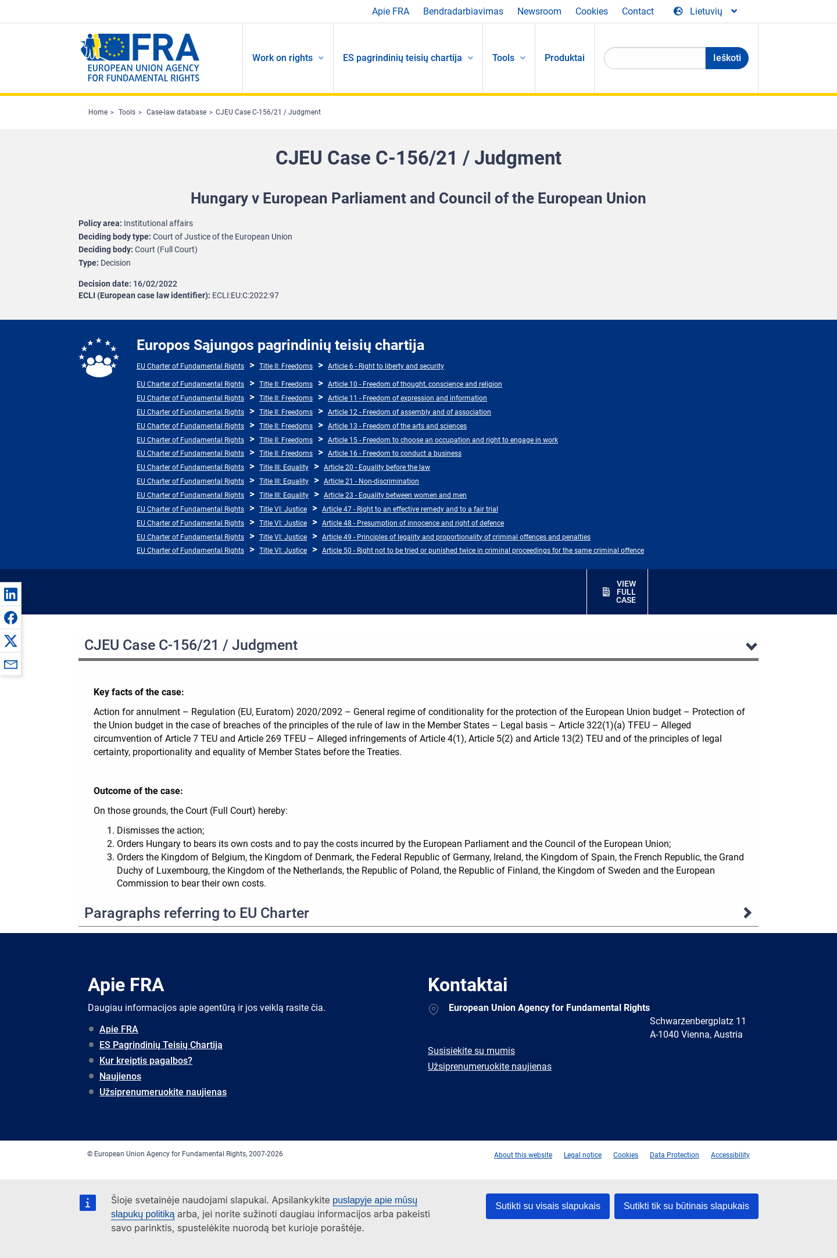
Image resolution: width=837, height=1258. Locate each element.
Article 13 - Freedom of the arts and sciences (397, 426)
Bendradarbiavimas (463, 11)
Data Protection (674, 1155)
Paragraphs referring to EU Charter (196, 913)
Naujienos (120, 1076)
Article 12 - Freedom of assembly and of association (409, 412)
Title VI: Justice (283, 509)
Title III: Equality (284, 467)
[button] (10, 594)
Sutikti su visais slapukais (547, 1206)
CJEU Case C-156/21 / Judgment (268, 112)
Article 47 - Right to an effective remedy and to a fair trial (410, 509)
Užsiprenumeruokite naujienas (163, 1092)
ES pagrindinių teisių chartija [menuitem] (402, 57)
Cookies (591, 11)
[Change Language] (706, 11)
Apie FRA (390, 11)
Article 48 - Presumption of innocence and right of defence (413, 523)
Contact (638, 11)
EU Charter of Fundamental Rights (190, 366)
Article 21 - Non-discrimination (371, 481)
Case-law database (176, 112)
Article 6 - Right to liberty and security (386, 366)
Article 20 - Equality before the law (377, 467)
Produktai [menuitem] (565, 57)
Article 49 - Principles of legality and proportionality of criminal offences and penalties (456, 537)
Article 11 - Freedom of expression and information (407, 398)
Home (98, 112)
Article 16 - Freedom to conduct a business (395, 453)
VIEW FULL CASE (626, 592)
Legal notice (583, 1155)
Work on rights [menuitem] (282, 57)
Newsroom (539, 11)
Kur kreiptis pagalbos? (145, 1060)
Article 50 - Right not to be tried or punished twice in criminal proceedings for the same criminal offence (483, 550)
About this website (523, 1155)
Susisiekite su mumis (471, 1050)
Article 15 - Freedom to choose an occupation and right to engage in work (443, 440)
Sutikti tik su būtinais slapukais (686, 1206)
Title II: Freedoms (286, 366)
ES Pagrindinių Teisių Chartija (161, 1044)
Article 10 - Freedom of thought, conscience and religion (415, 384)
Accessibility (730, 1155)
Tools (127, 112)
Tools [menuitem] (503, 57)
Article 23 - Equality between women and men (395, 495)
